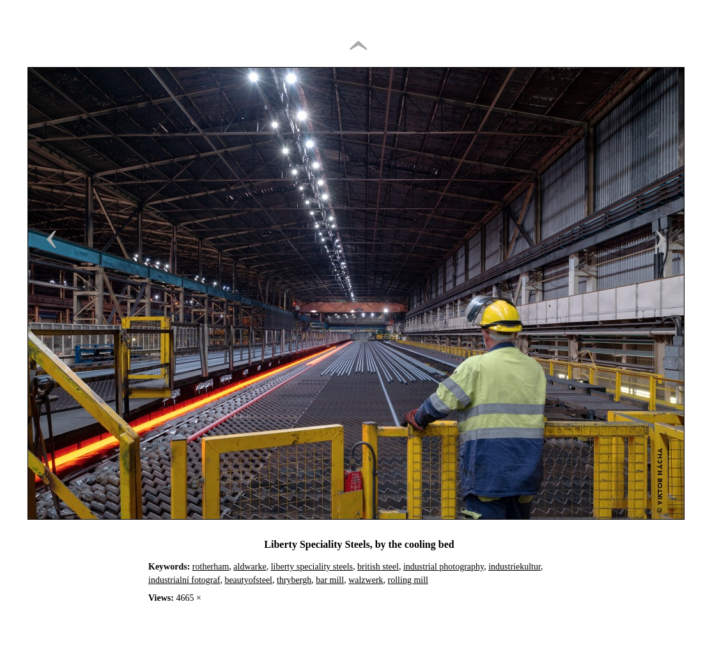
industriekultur (514, 566)
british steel (378, 566)
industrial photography (443, 566)
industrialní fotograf (184, 580)
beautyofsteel (248, 580)
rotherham (210, 566)
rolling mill (408, 580)
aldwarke (249, 566)
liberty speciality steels (312, 566)
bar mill (330, 580)
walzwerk (365, 580)
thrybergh (294, 580)
